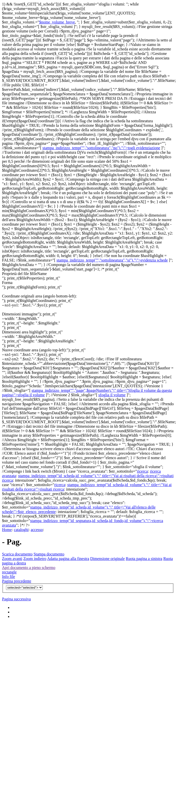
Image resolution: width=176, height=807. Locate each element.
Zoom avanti (12, 558)
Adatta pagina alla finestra (68, 558)
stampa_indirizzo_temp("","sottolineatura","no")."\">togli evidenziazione (101, 148)
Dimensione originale (107, 558)
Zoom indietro (34, 558)
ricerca (142, 471)
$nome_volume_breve (57, 22)
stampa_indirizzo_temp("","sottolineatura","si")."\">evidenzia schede (112, 260)
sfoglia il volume (112, 395)
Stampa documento (49, 554)
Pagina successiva (16, 599)
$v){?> (24, 587)
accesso (37, 530)
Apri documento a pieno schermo (28, 567)
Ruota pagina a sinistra (144, 558)
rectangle (9, 572)
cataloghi (21, 530)
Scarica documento (17, 554)
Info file (8, 576)
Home (7, 530)
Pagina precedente (16, 581)
